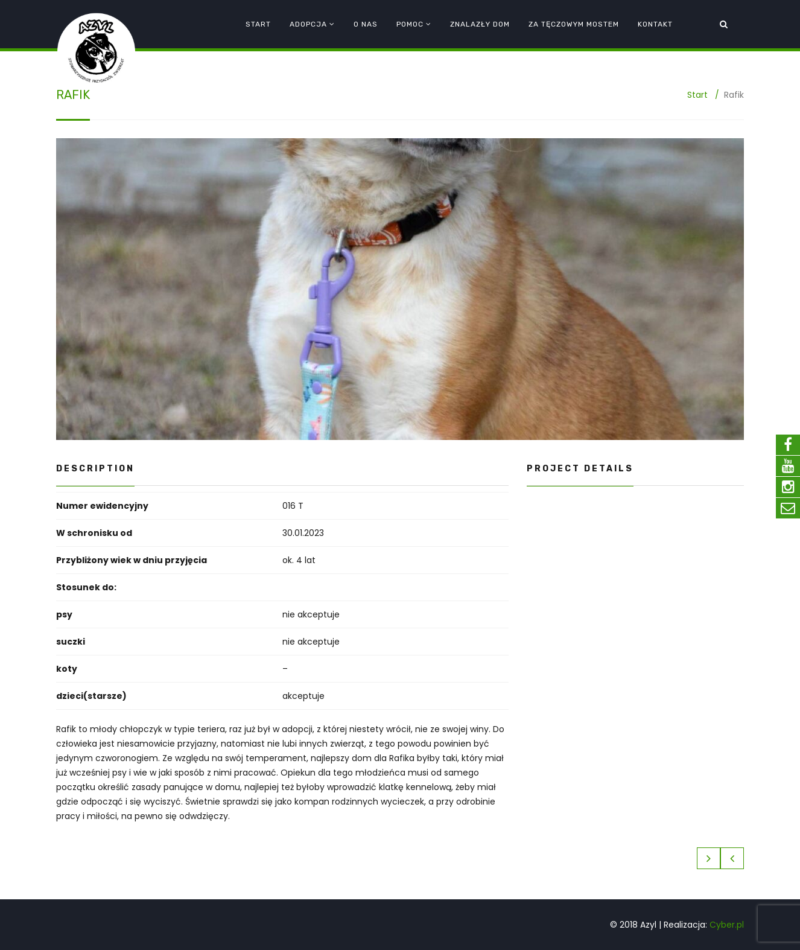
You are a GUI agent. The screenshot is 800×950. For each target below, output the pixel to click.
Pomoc (410, 24)
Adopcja (308, 24)
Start (258, 24)
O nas (366, 24)
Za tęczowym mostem (574, 24)
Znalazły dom (480, 24)
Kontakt (655, 24)
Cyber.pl (727, 925)
